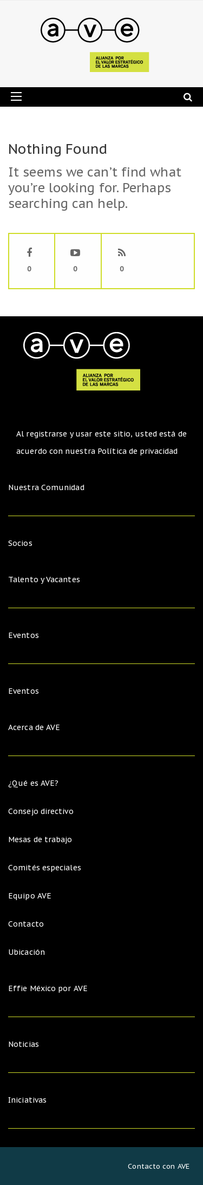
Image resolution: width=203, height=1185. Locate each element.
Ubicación (26, 952)
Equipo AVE (29, 896)
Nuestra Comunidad (46, 487)
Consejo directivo (41, 811)
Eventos (23, 635)
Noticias (23, 1044)
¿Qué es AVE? (33, 783)
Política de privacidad (137, 451)
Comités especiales (44, 868)
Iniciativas (28, 1100)
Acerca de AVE (34, 727)
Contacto (26, 924)
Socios (20, 543)
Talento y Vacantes (44, 579)
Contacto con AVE (158, 1166)
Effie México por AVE (48, 988)
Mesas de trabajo (40, 839)
